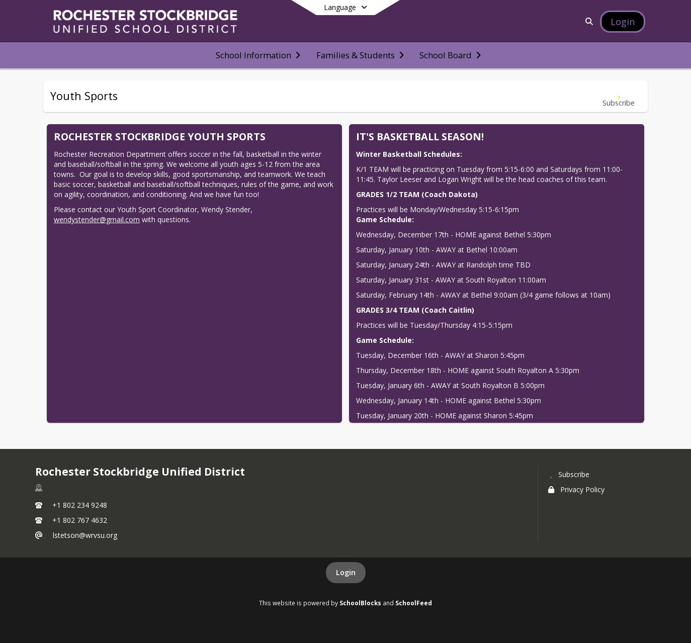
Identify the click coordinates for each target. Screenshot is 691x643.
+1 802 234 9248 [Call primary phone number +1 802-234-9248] (79, 505)
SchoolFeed (413, 603)
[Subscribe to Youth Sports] (618, 96)
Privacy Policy (576, 489)
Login (346, 572)
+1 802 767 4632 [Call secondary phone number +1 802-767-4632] (79, 520)
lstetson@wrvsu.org (85, 535)
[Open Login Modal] (622, 22)
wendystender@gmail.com (97, 219)
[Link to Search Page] (587, 21)
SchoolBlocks (360, 603)
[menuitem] (258, 55)
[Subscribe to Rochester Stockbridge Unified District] (568, 474)
